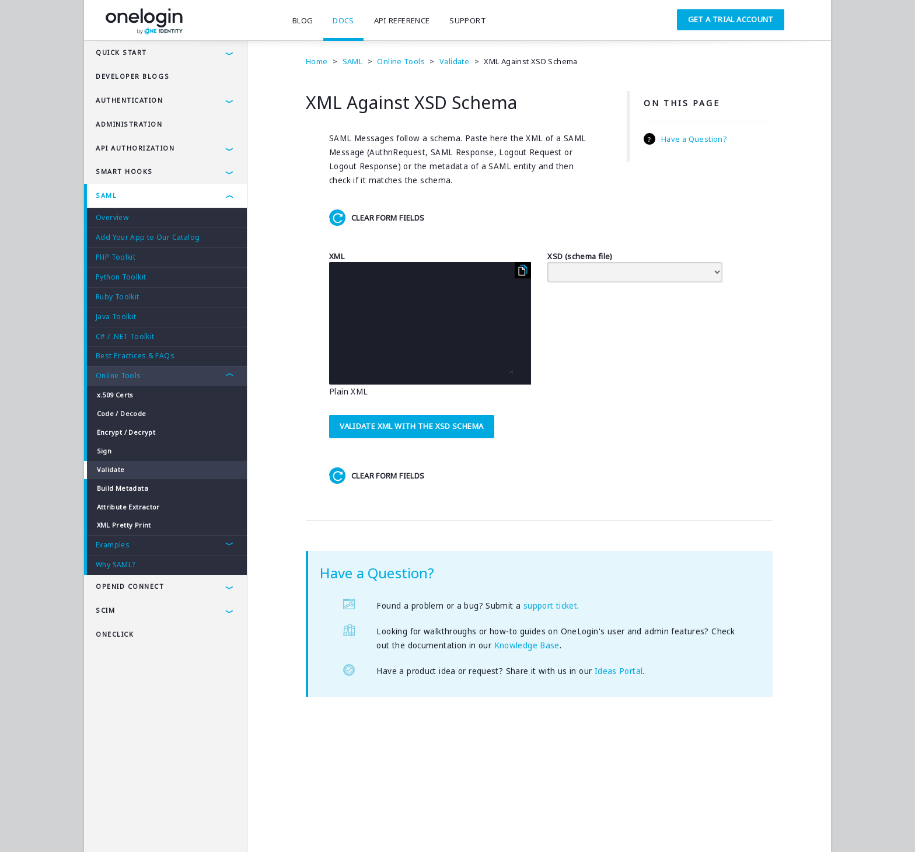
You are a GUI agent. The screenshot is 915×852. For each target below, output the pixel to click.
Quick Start (121, 52)
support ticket (550, 605)
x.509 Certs (115, 394)
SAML (106, 195)
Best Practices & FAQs (135, 356)
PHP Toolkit (115, 257)
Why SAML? (115, 565)
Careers (280, 826)
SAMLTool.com (335, 826)
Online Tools (118, 375)
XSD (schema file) (579, 256)
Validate (111, 469)
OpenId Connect (130, 586)
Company (234, 826)
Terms (106, 826)
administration (129, 124)
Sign (104, 450)
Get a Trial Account (731, 19)
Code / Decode (121, 413)
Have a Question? (694, 139)
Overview (112, 217)
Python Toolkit (121, 277)
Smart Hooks (124, 171)
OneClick (115, 634)
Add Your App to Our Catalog (148, 237)
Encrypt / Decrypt (126, 432)
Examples (113, 545)
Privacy (144, 826)
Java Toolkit (116, 317)
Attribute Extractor (128, 506)
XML (336, 256)
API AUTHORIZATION (135, 148)
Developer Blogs (132, 76)
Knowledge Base (527, 645)
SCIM (105, 610)
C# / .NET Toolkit (125, 336)
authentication (129, 100)
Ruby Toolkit (117, 297)
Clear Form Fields (387, 217)
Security (188, 826)
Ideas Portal (619, 671)
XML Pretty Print (124, 525)
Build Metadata (122, 488)
